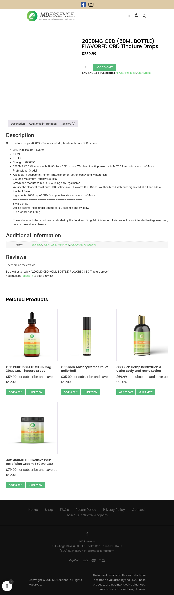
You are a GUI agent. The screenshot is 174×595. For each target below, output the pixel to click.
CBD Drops (144, 72)
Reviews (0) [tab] (68, 123)
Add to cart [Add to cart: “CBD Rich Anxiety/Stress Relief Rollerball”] (70, 392)
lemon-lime (63, 244)
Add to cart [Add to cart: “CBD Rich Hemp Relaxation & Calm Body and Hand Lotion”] (126, 392)
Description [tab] (18, 123)
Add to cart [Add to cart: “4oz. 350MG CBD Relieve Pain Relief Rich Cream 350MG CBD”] (15, 485)
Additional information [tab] (43, 123)
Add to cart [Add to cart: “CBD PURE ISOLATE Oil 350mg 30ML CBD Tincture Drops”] (15, 392)
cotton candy (50, 244)
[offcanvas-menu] (129, 15)
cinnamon (37, 244)
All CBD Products (125, 72)
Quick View (35, 392)
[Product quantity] (87, 67)
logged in (27, 275)
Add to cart (104, 67)
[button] (144, 16)
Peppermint (76, 244)
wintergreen (90, 244)
